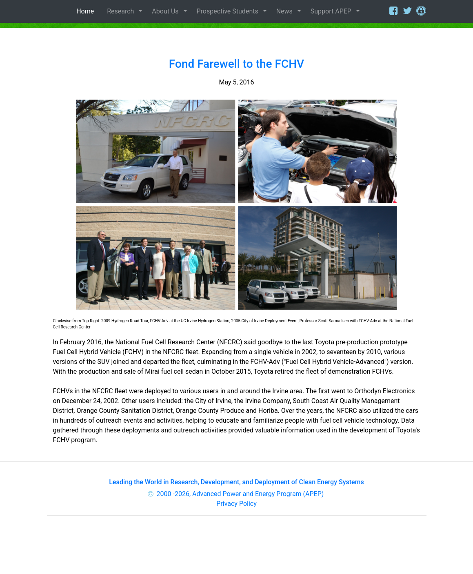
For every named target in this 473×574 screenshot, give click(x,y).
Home (86, 11)
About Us (165, 11)
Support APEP (331, 11)
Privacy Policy (236, 504)
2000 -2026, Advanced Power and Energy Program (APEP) (240, 494)
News (284, 11)
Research (120, 11)
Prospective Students (227, 11)
